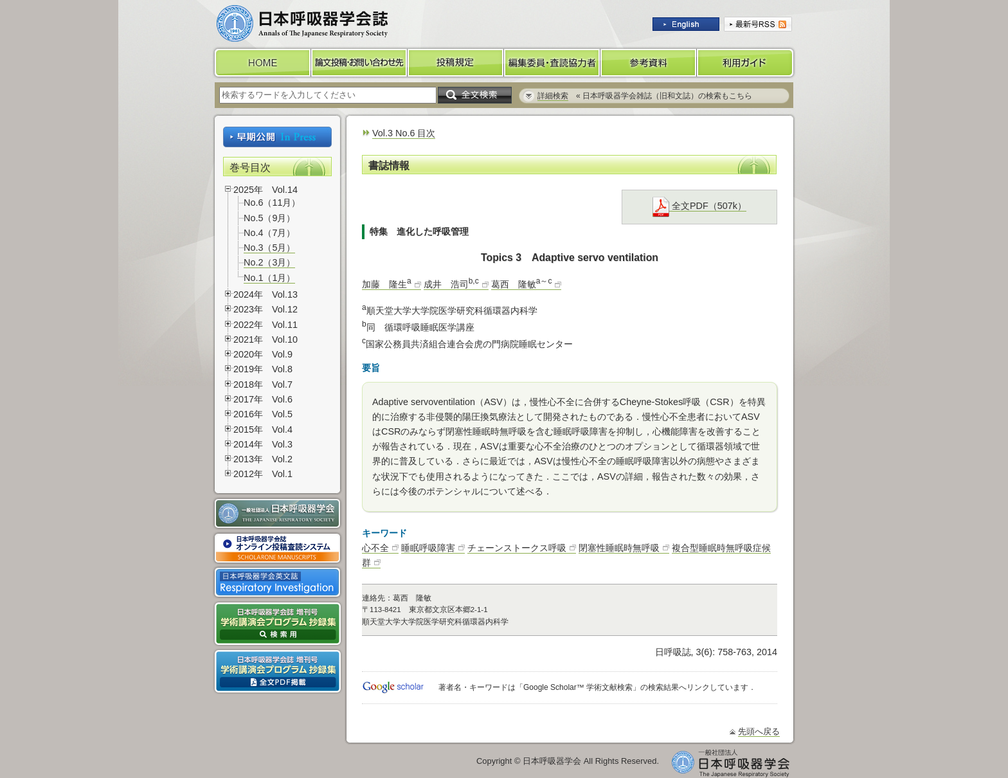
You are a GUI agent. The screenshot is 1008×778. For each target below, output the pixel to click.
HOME (261, 62)
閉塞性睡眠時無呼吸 (619, 548)
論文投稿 (359, 62)
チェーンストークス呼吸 (516, 548)
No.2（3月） (269, 262)
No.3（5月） (269, 247)
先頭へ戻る (759, 731)
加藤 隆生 (386, 284)
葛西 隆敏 (521, 284)
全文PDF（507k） (699, 206)
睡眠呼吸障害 (428, 548)
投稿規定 (456, 62)
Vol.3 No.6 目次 (403, 133)
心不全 (375, 548)
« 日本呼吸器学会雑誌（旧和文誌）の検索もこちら (644, 96)
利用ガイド (746, 62)
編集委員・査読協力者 (552, 62)
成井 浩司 (451, 284)
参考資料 (648, 62)
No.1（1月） (269, 278)
